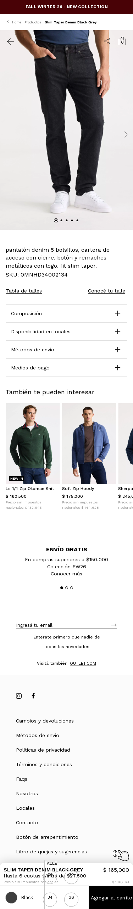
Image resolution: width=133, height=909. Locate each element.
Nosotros (27, 793)
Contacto (27, 822)
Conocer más (66, 573)
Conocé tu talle (106, 291)
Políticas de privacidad (43, 750)
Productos (32, 22)
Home (16, 22)
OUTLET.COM (83, 663)
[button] (66, 349)
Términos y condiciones (44, 764)
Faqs (21, 779)
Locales (25, 808)
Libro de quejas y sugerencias (51, 851)
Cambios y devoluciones (45, 721)
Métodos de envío (37, 735)
